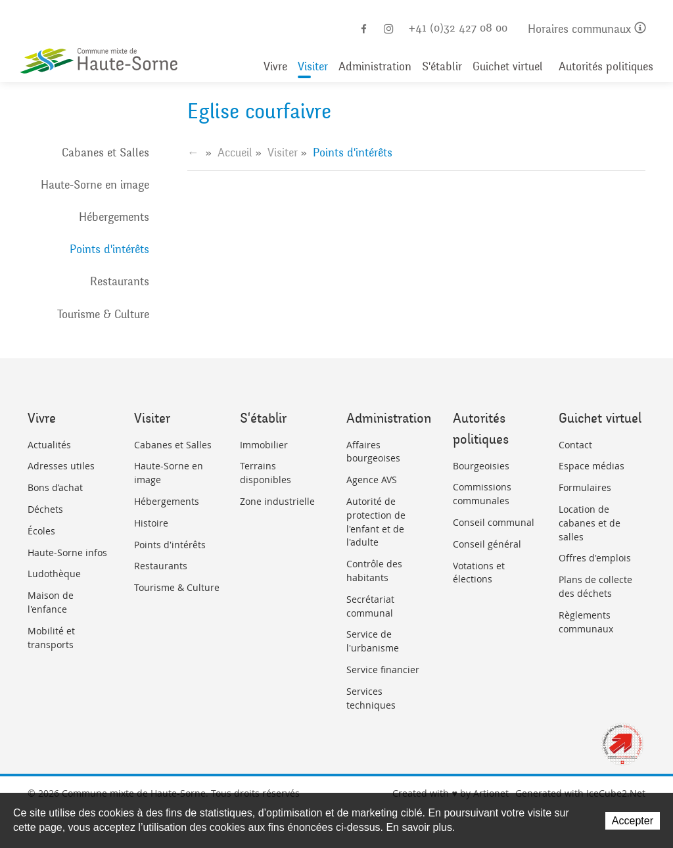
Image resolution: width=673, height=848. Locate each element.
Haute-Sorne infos (67, 552)
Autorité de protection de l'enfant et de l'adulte (376, 521)
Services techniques (371, 698)
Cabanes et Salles (105, 152)
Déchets (45, 509)
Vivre (275, 67)
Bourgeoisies (481, 465)
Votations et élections (479, 572)
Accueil (235, 152)
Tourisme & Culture (103, 314)
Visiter (313, 67)
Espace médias (591, 465)
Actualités (49, 444)
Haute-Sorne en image (95, 184)
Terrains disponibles (265, 472)
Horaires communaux (587, 29)
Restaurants (119, 281)
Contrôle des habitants (374, 570)
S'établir (442, 67)
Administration (374, 67)
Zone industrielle (277, 501)
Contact (575, 444)
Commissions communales (482, 494)
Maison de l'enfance (51, 602)
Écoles (41, 531)
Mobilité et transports (51, 637)
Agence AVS (371, 479)
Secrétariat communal (370, 606)
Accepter (632, 820)
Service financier (382, 669)
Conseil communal (493, 522)
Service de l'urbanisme (372, 641)
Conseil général (487, 544)
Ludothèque (54, 573)
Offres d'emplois (595, 558)
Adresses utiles (61, 465)
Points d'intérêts (109, 249)
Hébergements (114, 217)
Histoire (151, 523)
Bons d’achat (55, 487)
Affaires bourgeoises (373, 451)
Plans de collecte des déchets (595, 586)
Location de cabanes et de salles (589, 523)
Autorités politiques (606, 67)
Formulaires (585, 487)
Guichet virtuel (508, 67)
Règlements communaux (586, 622)
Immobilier (264, 444)
